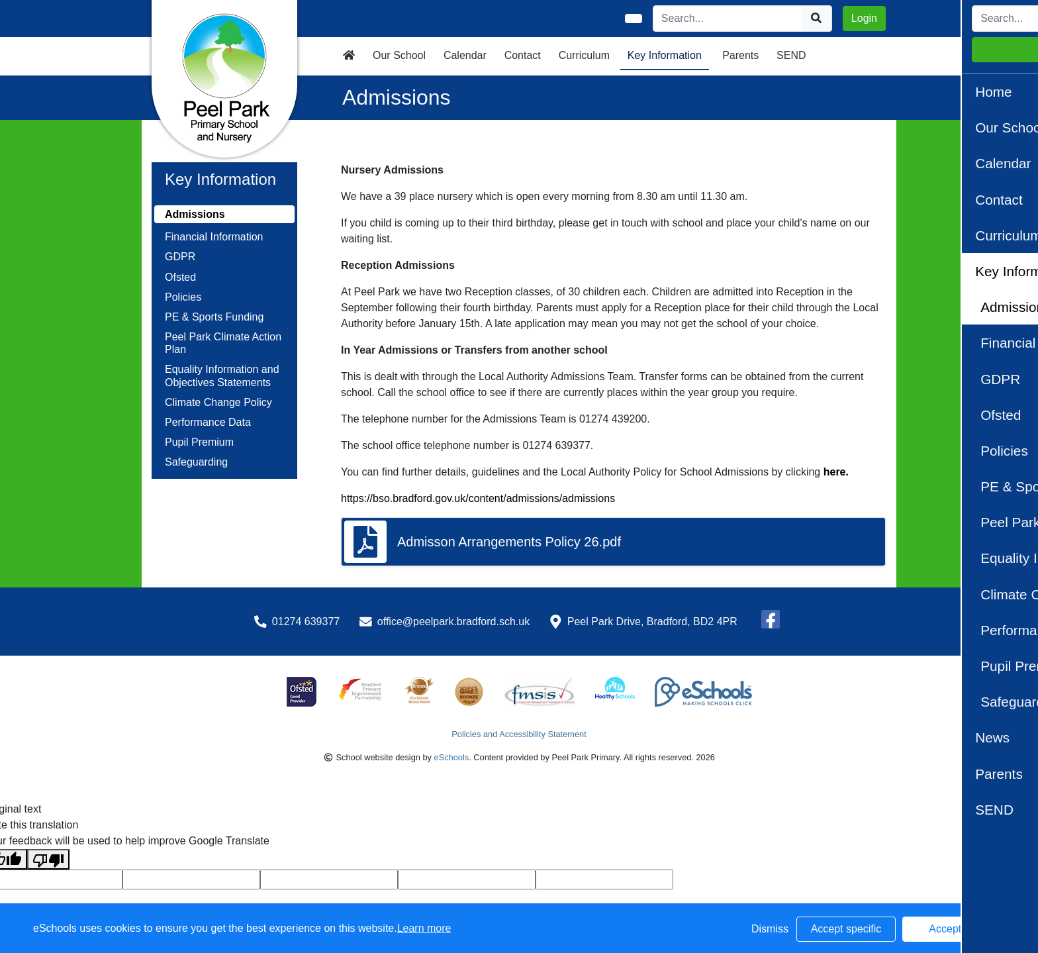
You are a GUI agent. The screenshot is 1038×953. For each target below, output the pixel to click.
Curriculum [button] (584, 55)
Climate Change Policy (218, 402)
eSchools (451, 757)
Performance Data (208, 422)
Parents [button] (740, 55)
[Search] (727, 18)
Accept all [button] (951, 928)
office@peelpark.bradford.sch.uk (453, 621)
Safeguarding (196, 462)
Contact (522, 55)
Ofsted (180, 277)
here (835, 471)
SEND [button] (791, 55)
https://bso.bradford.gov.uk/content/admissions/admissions (478, 498)
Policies (183, 297)
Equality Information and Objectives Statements (222, 375)
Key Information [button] (665, 55)
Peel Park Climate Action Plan (223, 343)
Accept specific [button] (846, 928)
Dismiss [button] (769, 928)
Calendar (465, 55)
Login (864, 18)
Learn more (424, 928)
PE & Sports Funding (214, 317)
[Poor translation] (48, 859)
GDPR (180, 256)
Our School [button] (399, 55)
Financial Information (214, 236)
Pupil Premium (199, 442)
